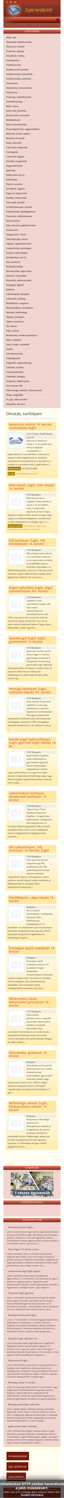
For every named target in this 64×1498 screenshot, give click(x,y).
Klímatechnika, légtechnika (19, 271)
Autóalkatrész (12, 60)
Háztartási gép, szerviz (17, 239)
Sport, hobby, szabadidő (17, 344)
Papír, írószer (12, 330)
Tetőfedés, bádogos (15, 376)
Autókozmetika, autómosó (18, 78)
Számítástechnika (14, 353)
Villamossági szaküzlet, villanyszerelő (24, 390)
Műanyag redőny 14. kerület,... (22, 1382)
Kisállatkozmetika (14, 266)
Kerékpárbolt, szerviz (16, 257)
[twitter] (11, 2)
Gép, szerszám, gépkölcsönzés (20, 225)
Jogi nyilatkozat (17, 1466)
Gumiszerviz (12, 229)
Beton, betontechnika (16, 124)
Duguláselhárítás (14, 165)
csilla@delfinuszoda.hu (27, 473)
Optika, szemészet (15, 321)
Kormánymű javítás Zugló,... (21, 1227)
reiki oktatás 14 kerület (29, 529)
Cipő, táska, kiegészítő (16, 147)
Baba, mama (12, 106)
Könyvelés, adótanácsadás (18, 280)
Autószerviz (11, 92)
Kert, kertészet (13, 262)
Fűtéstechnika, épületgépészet (20, 211)
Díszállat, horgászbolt (16, 161)
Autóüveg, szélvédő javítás (18, 97)
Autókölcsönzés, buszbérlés (19, 74)
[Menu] (57, 20)
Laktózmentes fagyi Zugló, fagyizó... (25, 1271)
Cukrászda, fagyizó (15, 156)
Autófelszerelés (13, 64)
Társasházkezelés (14, 372)
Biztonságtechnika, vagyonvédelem (23, 129)
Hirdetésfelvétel (18, 1456)
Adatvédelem (16, 1476)
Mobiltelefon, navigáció (17, 303)
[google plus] (15, 2)
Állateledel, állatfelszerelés (19, 42)
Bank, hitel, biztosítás (16, 110)
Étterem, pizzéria (14, 184)
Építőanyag (11, 179)
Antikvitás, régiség (15, 51)
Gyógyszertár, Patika (16, 234)
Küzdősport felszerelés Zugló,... (23, 1315)
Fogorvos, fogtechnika (16, 193)
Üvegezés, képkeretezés (18, 381)
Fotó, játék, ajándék (15, 202)
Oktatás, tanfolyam (15, 317)
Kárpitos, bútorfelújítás (17, 252)
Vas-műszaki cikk (14, 385)
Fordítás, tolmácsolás (16, 197)
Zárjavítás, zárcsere (15, 404)
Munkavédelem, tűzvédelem (19, 307)
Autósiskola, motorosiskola (19, 87)
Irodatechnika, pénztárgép (18, 248)
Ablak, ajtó (11, 37)
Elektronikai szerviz (15, 174)
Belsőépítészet (13, 119)
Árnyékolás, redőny (15, 55)
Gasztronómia (13, 220)
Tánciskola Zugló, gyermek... (21, 1293)
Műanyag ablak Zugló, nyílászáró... (24, 1404)
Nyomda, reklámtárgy (16, 312)
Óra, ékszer (11, 326)
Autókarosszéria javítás (17, 69)
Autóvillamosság (14, 101)
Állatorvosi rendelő (15, 46)
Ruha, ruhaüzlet (13, 339)
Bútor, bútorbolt (13, 142)
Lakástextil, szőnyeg (15, 298)
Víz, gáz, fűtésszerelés (16, 399)
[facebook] (7, 2)
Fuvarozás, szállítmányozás (19, 216)
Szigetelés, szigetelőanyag (18, 362)
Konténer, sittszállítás (16, 275)
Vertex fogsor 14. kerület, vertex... (24, 1249)
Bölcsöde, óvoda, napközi (18, 133)
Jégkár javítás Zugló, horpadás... (23, 1426)
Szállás (9, 349)
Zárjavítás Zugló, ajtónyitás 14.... (23, 1338)
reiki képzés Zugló (32, 525)
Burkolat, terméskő (15, 138)
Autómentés (12, 83)
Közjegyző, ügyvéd (15, 284)
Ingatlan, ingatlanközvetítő (18, 243)
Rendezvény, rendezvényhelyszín (22, 335)
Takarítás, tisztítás (15, 367)
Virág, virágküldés (14, 394)
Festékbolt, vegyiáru (15, 188)
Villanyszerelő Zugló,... (18, 1360)
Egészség (10, 170)
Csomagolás (12, 152)
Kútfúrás (10, 289)
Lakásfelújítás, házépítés (18, 294)
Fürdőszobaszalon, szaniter (19, 207)
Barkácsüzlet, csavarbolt (18, 115)
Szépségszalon (13, 358)
